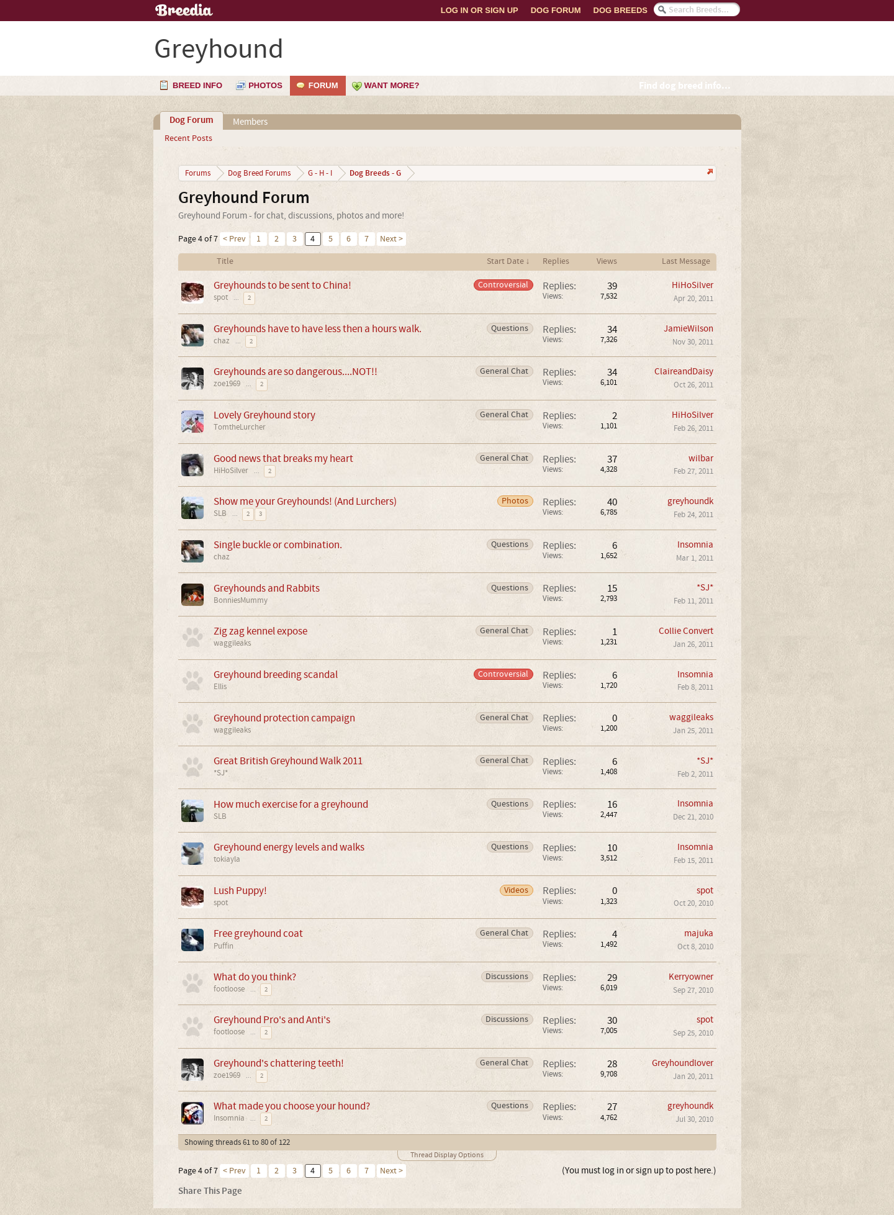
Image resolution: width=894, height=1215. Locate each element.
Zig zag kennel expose (260, 631)
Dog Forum (556, 10)
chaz (222, 341)
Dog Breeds (621, 10)
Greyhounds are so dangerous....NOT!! (295, 371)
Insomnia (695, 545)
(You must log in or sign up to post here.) (639, 1171)
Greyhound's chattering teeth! (279, 1063)
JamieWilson (688, 329)
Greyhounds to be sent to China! (282, 285)
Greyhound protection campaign (284, 718)
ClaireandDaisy (683, 371)
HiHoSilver (692, 285)
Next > (391, 239)
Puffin (223, 946)
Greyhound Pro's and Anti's (272, 1020)
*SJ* (705, 588)
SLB (220, 513)
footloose (229, 989)
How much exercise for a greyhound (291, 804)
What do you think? (255, 977)
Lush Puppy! (240, 890)
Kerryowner (691, 977)
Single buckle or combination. (278, 545)
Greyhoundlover (682, 1063)
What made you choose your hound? (292, 1106)
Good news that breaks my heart (283, 458)
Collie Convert (686, 631)
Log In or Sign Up (479, 10)
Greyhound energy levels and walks (289, 847)
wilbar (701, 458)
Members (250, 122)
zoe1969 (227, 384)
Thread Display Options (447, 1155)
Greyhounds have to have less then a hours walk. (318, 329)
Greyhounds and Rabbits (267, 588)
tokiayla (227, 859)
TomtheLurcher (240, 427)
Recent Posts (188, 138)
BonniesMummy (241, 600)
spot (221, 297)
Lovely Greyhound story (264, 415)
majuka (698, 933)
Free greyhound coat (258, 933)
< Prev (234, 239)
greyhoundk (690, 501)
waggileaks (232, 643)
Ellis (220, 687)
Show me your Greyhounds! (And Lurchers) (305, 501)
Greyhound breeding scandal (276, 674)
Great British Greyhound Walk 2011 (288, 761)
